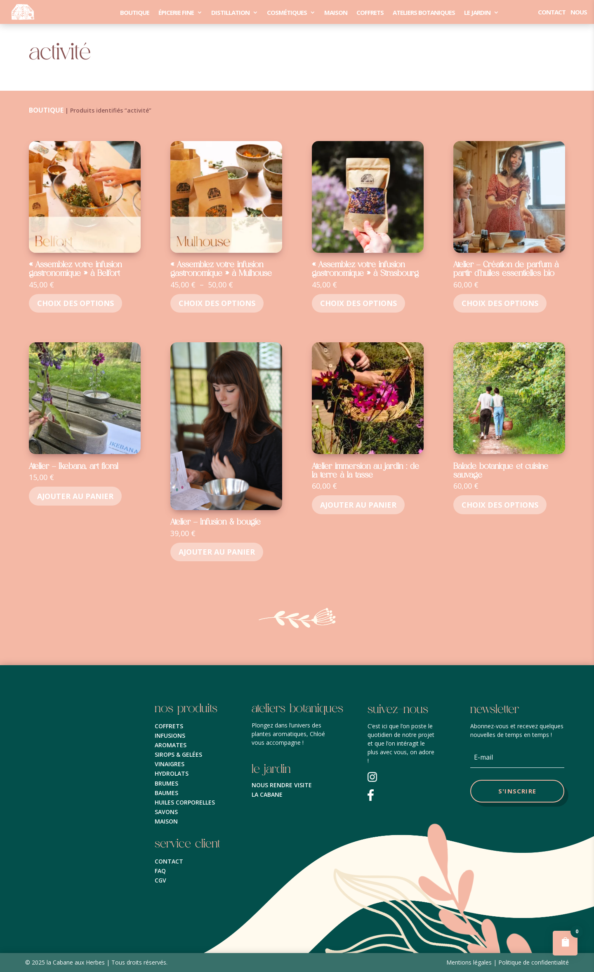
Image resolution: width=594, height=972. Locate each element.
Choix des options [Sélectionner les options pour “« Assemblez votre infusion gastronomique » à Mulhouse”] (217, 303)
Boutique (134, 12)
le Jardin (477, 12)
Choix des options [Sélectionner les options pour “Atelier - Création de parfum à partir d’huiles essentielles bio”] (500, 303)
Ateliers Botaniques (424, 12)
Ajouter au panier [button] (75, 496)
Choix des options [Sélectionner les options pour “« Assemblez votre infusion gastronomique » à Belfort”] (75, 303)
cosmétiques (287, 12)
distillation (230, 12)
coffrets (370, 12)
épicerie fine (176, 12)
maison (335, 12)
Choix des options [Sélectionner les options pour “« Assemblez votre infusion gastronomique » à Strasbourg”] (358, 303)
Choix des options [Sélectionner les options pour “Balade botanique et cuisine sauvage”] (500, 505)
